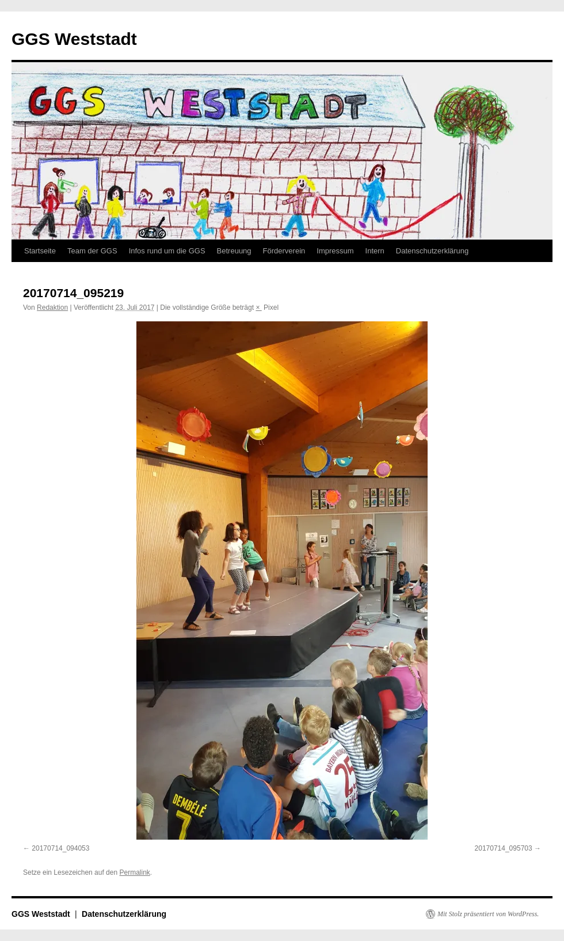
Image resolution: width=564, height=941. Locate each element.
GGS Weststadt (74, 38)
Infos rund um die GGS (167, 250)
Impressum (335, 250)
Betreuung (234, 250)
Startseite (40, 250)
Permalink (134, 872)
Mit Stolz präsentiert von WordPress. (488, 914)
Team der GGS (92, 250)
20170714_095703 (503, 848)
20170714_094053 (60, 848)
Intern (374, 250)
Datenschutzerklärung (432, 250)
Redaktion (52, 307)
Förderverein (284, 250)
